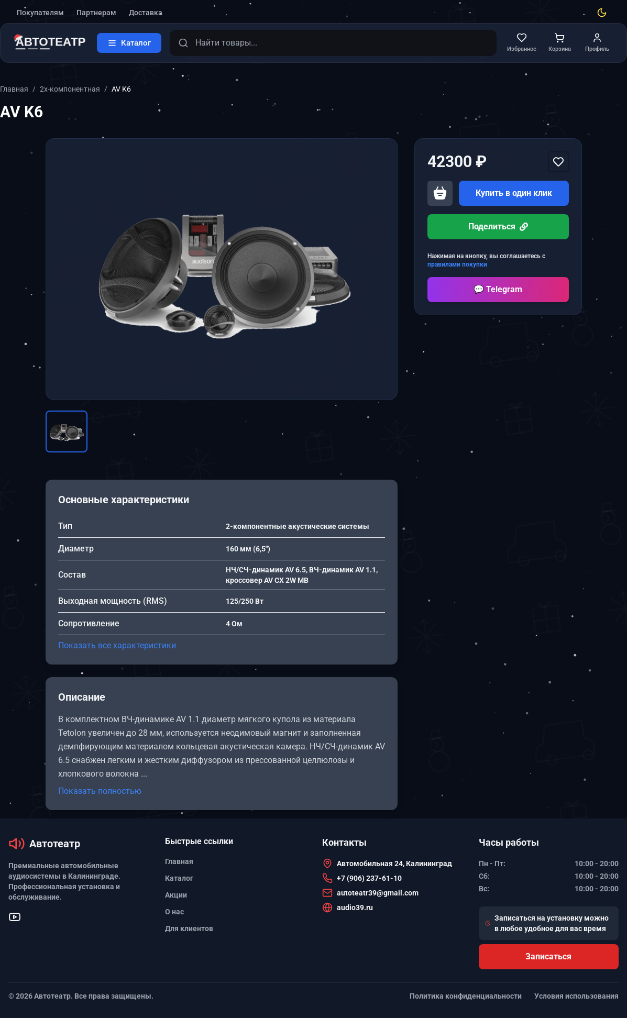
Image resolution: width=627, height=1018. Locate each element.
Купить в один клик (514, 193)
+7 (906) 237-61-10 (369, 878)
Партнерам (96, 12)
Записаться (548, 956)
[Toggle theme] (601, 12)
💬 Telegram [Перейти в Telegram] (498, 289)
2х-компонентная (70, 89)
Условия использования (576, 996)
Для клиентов (189, 928)
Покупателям (40, 12)
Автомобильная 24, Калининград (394, 863)
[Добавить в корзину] (440, 193)
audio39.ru (355, 907)
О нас (174, 912)
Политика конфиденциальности (466, 996)
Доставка (145, 12)
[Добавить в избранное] (558, 161)
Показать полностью (99, 791)
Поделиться (498, 226)
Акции (176, 895)
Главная (14, 89)
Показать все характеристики (117, 645)
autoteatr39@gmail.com (378, 893)
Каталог (179, 878)
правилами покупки (457, 264)
